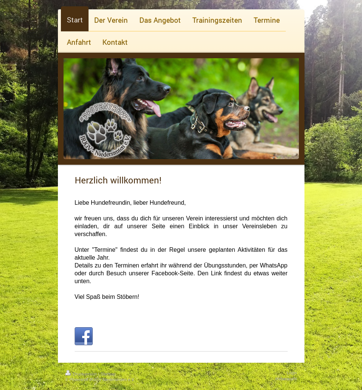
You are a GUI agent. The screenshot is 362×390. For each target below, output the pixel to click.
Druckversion (81, 374)
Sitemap (107, 374)
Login (292, 373)
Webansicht (286, 378)
